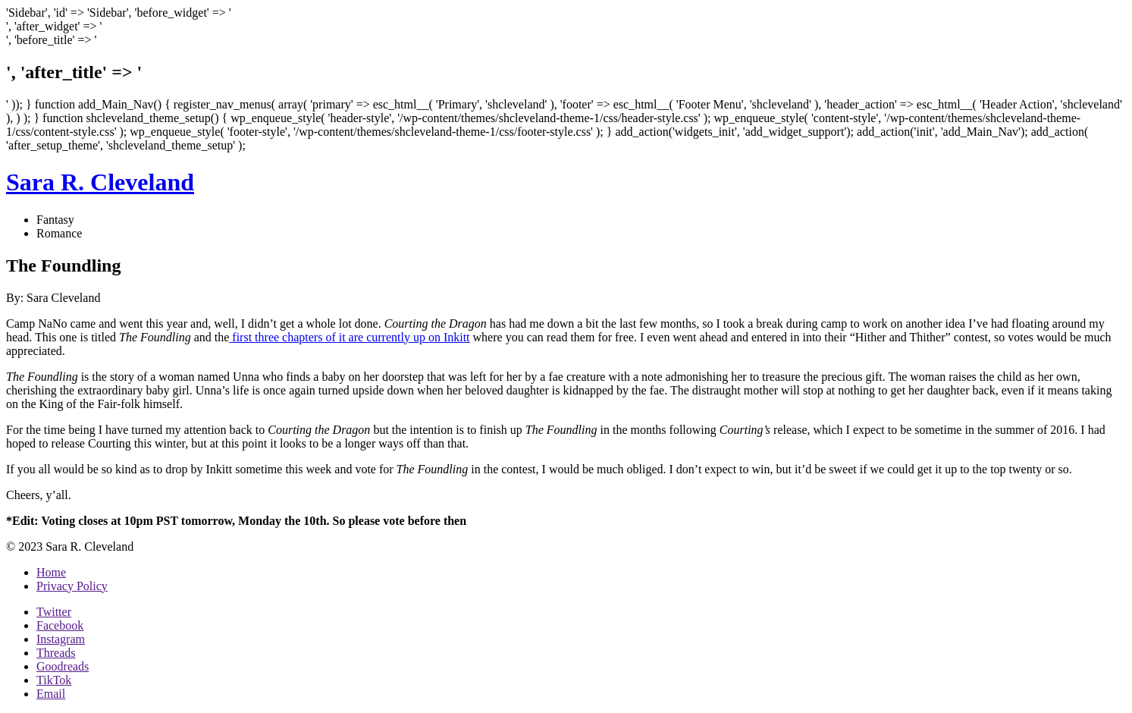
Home (51, 572)
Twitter (53, 611)
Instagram (60, 639)
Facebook (59, 625)
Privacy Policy (72, 586)
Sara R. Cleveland (100, 182)
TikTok (53, 680)
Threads (56, 652)
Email (50, 693)
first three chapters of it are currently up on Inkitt (349, 337)
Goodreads (62, 666)
